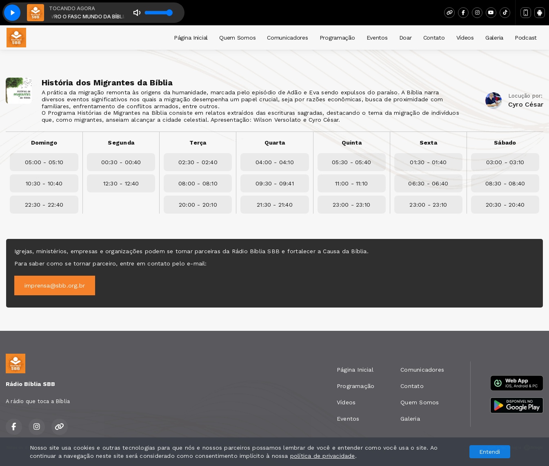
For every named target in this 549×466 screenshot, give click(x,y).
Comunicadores (287, 37)
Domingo (44, 142)
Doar (405, 37)
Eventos (377, 37)
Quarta (274, 142)
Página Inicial (191, 37)
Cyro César (525, 104)
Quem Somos (237, 37)
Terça (197, 142)
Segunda (121, 142)
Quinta (352, 142)
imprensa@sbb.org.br (54, 285)
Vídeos (465, 37)
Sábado (505, 142)
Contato (434, 37)
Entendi (489, 451)
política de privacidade (322, 456)
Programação (337, 37)
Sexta (428, 142)
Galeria (494, 37)
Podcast (526, 37)
